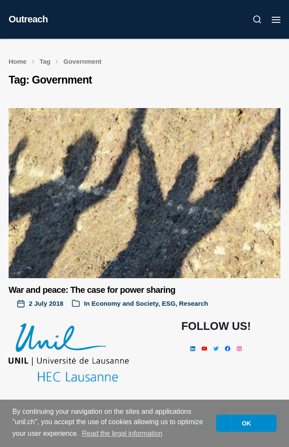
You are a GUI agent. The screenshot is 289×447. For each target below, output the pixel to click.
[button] (257, 19)
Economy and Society (125, 303)
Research (193, 303)
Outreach (28, 19)
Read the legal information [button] (122, 433)
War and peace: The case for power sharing (92, 290)
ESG (169, 303)
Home (18, 61)
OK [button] (246, 423)
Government (82, 61)
